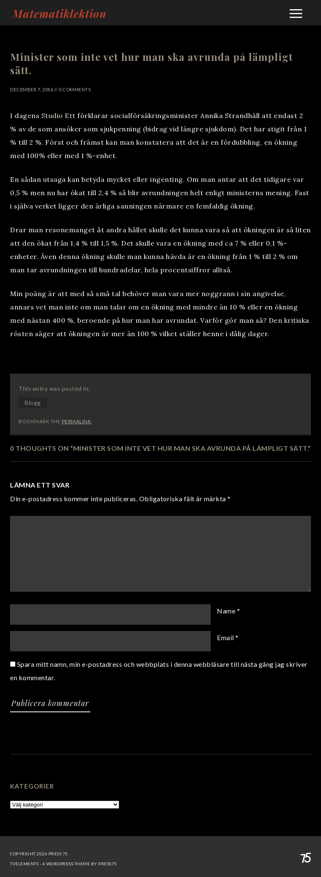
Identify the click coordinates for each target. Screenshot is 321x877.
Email (225, 637)
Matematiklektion (60, 13)
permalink (77, 421)
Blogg (33, 402)
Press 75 (58, 853)
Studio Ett (58, 115)
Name (226, 611)
